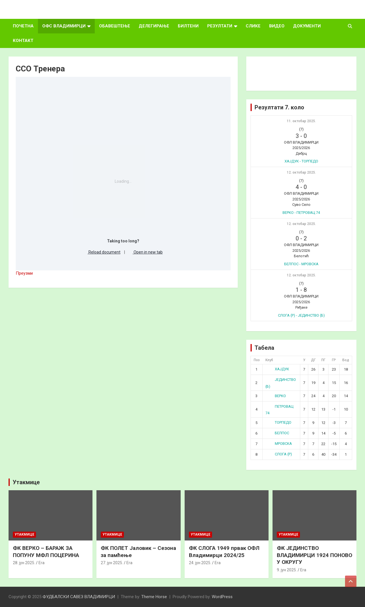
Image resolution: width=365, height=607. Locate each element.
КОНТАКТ (23, 40)
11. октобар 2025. (301, 121)
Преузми (24, 273)
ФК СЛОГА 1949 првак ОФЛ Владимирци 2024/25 (224, 551)
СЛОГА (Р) (278, 454)
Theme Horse (154, 596)
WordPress (222, 596)
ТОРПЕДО (278, 422)
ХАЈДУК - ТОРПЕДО (301, 161)
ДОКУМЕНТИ (307, 26)
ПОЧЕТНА (23, 26)
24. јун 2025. (200, 562)
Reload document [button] (102, 252)
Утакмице (26, 482)
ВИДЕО (277, 26)
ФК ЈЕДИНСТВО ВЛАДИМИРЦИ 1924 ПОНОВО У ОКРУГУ (314, 555)
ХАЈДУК (277, 369)
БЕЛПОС (277, 433)
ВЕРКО (275, 396)
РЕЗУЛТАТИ (219, 26)
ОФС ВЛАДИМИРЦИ (64, 26)
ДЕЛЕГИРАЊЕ (154, 26)
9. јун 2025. (287, 570)
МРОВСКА (278, 443)
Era (42, 562)
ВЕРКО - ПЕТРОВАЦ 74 (301, 212)
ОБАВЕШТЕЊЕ (114, 26)
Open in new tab (146, 252)
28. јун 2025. (24, 562)
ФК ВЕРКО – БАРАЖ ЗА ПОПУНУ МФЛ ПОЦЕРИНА (46, 551)
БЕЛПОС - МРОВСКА (301, 264)
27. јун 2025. (112, 562)
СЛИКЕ (253, 26)
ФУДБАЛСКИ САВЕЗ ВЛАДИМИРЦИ (79, 596)
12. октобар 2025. (301, 172)
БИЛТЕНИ (188, 26)
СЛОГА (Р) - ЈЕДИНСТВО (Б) (301, 315)
